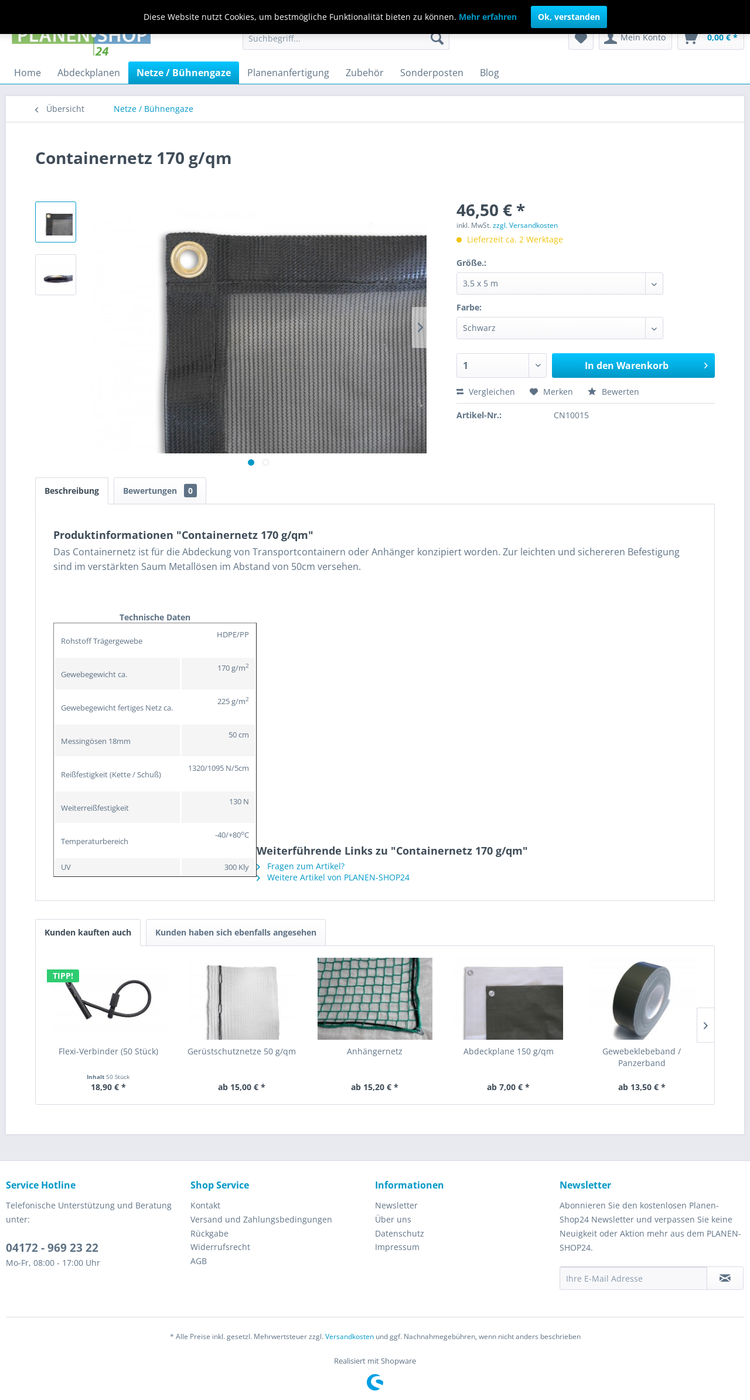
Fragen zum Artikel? (301, 866)
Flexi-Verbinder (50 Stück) (108, 1051)
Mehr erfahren (488, 16)
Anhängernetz (375, 1051)
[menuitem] (346, 38)
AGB (198, 1260)
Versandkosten (349, 1336)
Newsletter (396, 1205)
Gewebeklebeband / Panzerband (641, 1057)
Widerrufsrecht (220, 1246)
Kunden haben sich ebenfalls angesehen (235, 932)
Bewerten (613, 391)
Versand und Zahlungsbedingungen (261, 1219)
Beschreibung (72, 490)
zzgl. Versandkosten (525, 225)
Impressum (397, 1246)
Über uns (393, 1219)
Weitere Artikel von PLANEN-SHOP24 (333, 877)
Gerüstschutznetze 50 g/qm (242, 1051)
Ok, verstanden (569, 16)
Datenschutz (399, 1233)
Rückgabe (209, 1233)
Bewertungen (160, 490)
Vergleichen (485, 391)
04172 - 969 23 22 (52, 1247)
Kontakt (205, 1205)
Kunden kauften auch (88, 932)
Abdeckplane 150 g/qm (508, 1051)
